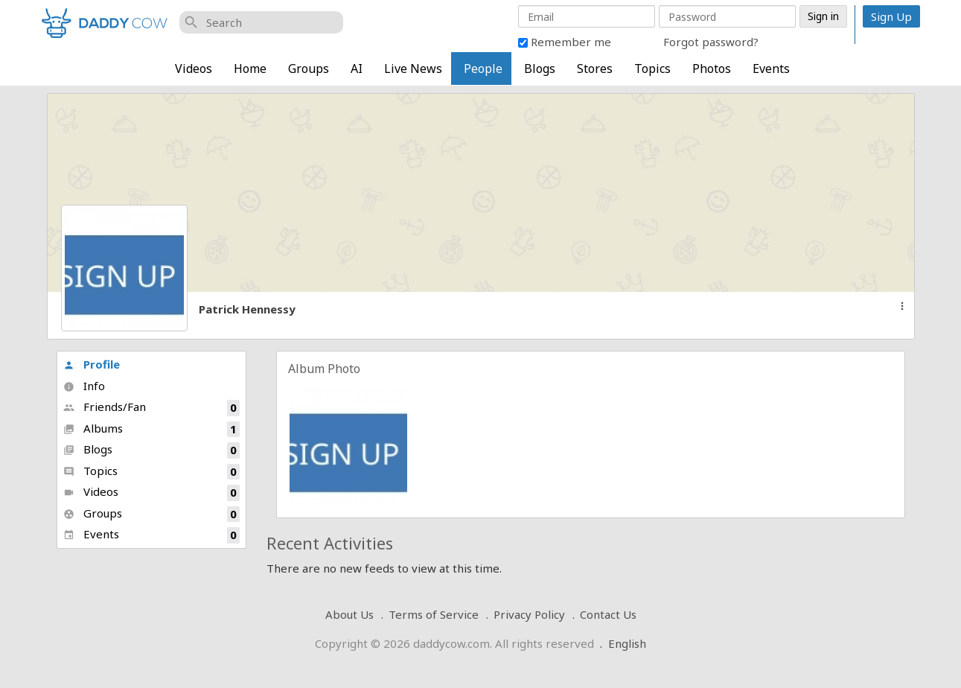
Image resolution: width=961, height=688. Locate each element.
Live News (413, 68)
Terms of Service (434, 614)
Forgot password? (711, 41)
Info (84, 385)
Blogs (539, 68)
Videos (193, 68)
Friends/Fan (151, 407)
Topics (652, 68)
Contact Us (608, 614)
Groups (308, 68)
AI (357, 68)
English (627, 643)
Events (771, 68)
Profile (91, 364)
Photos (711, 68)
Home (250, 68)
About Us (349, 614)
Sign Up (891, 16)
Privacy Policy (529, 614)
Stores (595, 68)
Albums (151, 429)
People (483, 68)
